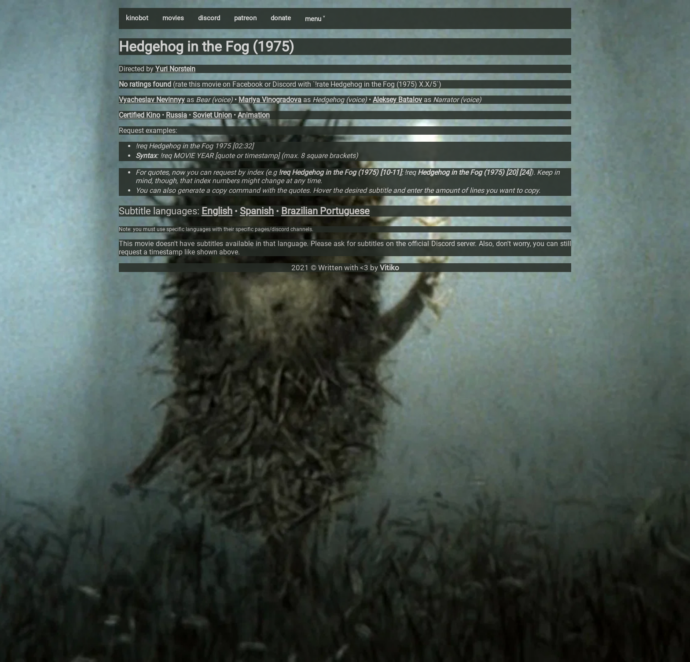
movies (173, 18)
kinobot (137, 18)
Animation (254, 115)
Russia (176, 115)
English (217, 211)
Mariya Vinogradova (270, 100)
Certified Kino (139, 115)
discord (209, 18)
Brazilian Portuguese (325, 211)
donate (281, 18)
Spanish (257, 211)
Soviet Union (212, 115)
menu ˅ (315, 19)
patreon (245, 18)
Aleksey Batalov (397, 100)
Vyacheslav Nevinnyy (152, 100)
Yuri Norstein (175, 69)
